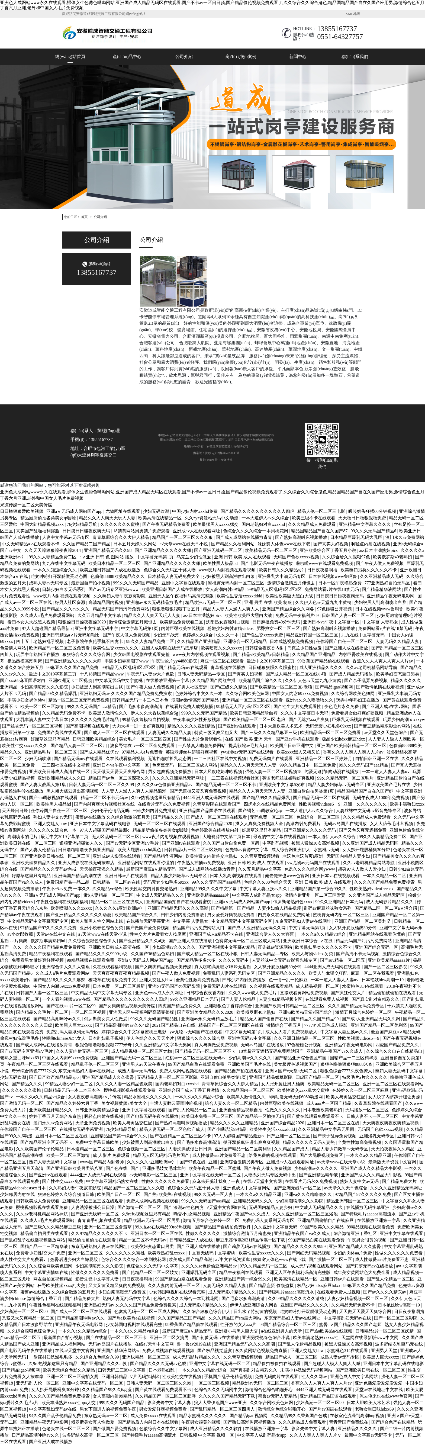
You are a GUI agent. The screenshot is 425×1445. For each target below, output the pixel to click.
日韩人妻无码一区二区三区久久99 (102, 784)
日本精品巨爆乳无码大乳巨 (356, 537)
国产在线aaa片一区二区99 (71, 1005)
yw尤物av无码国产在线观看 (248, 752)
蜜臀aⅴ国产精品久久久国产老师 (351, 1324)
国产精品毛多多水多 (196, 960)
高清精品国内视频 (106, 602)
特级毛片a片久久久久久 (365, 1077)
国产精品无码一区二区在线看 (321, 797)
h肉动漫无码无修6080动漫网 (296, 1097)
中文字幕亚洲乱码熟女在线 (112, 1181)
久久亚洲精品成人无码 (382, 576)
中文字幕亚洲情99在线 (47, 1272)
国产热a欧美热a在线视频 (168, 1194)
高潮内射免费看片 (304, 823)
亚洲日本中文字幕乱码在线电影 (101, 823)
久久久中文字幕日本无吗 (305, 713)
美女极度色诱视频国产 (296, 1064)
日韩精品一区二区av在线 (117, 882)
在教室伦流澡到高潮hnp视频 (357, 1415)
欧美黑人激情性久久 (108, 713)
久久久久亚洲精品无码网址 (178, 778)
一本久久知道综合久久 (55, 570)
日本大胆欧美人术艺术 (281, 726)
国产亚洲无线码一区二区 (218, 550)
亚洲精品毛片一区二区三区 (51, 752)
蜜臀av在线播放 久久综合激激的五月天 (113, 817)
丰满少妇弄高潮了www (127, 661)
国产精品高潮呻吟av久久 (57, 1018)
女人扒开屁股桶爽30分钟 (366, 849)
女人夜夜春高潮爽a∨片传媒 (95, 1097)
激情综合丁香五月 (284, 1025)
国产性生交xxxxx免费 (263, 635)
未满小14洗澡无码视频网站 (306, 1370)
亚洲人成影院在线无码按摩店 (170, 648)
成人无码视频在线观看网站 (317, 1266)
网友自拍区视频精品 (53, 1279)
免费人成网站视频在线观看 (185, 1071)
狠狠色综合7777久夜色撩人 (346, 1071)
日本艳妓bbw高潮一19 (383, 979)
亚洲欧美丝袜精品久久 (34, 862)
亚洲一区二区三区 (86, 1253)
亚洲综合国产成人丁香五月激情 (189, 1090)
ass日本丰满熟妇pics (379, 550)
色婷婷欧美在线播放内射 (215, 830)
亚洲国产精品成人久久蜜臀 (108, 1077)
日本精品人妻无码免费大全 (174, 576)
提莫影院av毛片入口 (248, 745)
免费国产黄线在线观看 (60, 732)
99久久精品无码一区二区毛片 (346, 778)
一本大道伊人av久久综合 (266, 518)
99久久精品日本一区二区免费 (308, 765)
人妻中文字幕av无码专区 (66, 537)
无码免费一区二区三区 (272, 817)
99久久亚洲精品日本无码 (339, 901)
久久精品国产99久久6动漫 (107, 1389)
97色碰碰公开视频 (335, 609)
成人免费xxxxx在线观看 (153, 1415)
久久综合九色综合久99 (97, 1357)
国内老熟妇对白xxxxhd (264, 524)
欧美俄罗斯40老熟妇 (393, 557)
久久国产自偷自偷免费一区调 (231, 843)
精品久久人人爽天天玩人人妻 (107, 518)
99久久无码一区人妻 (214, 1194)
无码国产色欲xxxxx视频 (296, 557)
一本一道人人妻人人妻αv (386, 771)
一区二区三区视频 (89, 1012)
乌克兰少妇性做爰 (194, 557)
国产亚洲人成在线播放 (347, 648)
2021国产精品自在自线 (174, 1025)
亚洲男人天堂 (384, 1350)
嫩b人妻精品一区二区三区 (108, 895)
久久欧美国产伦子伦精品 (40, 1149)
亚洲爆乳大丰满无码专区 (282, 576)
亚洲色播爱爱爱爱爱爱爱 (379, 1383)
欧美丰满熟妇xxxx (407, 804)
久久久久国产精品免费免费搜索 (385, 882)
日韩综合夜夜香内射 (265, 648)
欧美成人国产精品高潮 (191, 1259)
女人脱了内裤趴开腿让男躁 (394, 1097)
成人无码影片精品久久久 (390, 901)
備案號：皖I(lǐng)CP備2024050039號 (216, 453)
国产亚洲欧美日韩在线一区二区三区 (55, 856)
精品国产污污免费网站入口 (199, 927)
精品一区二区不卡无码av (105, 797)
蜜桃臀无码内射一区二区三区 (236, 583)
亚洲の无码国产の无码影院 (174, 986)
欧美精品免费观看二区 (182, 622)
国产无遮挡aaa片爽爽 (309, 719)
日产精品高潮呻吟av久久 (81, 1318)
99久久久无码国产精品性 (154, 1018)
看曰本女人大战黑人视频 (31, 622)
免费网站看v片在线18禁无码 (332, 589)
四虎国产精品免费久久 (180, 1005)
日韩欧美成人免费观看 (38, 1201)
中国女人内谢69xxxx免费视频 (300, 693)
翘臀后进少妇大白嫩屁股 (74, 1259)
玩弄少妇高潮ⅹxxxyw (404, 719)
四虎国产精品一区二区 (317, 1077)
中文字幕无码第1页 (156, 557)
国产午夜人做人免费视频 (380, 563)
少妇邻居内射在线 (18, 1194)
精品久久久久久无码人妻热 (309, 1142)
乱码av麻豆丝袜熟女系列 (328, 908)
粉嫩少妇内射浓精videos (231, 628)
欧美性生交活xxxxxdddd (240, 596)
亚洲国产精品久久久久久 (305, 1305)
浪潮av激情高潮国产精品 (195, 700)
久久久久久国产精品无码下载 (227, 1396)
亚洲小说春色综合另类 (102, 927)
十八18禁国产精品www (102, 674)
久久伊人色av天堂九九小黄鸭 (323, 602)
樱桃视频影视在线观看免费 (130, 1090)
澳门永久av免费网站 (404, 537)
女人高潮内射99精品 (225, 589)
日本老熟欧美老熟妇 (323, 1110)
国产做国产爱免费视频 (148, 927)
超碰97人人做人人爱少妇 (362, 869)
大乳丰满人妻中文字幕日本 (42, 719)
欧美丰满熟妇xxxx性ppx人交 (69, 1402)
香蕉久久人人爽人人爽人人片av (383, 661)
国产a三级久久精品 (229, 687)
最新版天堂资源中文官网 (392, 1162)
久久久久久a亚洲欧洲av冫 (120, 908)
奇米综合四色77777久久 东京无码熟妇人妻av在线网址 (63, 1071)
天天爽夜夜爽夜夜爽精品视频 (121, 973)
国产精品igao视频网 (334, 687)
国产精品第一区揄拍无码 (260, 1116)
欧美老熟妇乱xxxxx (167, 1253)
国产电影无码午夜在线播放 (267, 563)
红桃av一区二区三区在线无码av (196, 1057)
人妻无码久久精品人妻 (398, 641)
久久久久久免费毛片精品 (95, 719)
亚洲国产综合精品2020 (211, 823)
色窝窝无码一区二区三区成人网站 (185, 765)
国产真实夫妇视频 (331, 544)
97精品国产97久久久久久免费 (49, 927)
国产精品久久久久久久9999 (300, 1246)
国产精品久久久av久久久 (66, 609)
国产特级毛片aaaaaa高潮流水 (369, 1214)
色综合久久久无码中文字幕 (152, 1266)
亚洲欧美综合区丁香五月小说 (328, 550)
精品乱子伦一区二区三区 (95, 1064)
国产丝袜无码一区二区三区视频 (33, 726)
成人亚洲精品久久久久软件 (216, 1428)
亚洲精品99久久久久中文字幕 (209, 888)
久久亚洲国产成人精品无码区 (371, 843)
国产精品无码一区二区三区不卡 (226, 784)
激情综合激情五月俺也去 (291, 583)
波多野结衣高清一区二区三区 (91, 1435)
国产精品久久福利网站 (233, 544)
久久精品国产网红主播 (214, 680)
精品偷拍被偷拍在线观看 (392, 992)
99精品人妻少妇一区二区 (69, 1084)
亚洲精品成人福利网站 (64, 1344)
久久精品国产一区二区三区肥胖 (166, 1396)
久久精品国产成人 (292, 1149)
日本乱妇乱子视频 (106, 1038)
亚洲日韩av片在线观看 (127, 875)
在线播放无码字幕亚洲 (148, 921)
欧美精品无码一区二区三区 (271, 550)
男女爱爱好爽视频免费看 (231, 914)
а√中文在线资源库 (233, 1259)
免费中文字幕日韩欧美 (97, 1142)
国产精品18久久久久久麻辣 (59, 979)
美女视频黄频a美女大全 (124, 1103)
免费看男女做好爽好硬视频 (357, 713)
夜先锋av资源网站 (275, 947)
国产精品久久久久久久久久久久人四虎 (258, 511)
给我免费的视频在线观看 (273, 1155)
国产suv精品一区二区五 (343, 960)
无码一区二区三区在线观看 (160, 823)
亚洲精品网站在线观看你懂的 (146, 862)
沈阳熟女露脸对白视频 (228, 622)
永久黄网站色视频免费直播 (261, 1350)
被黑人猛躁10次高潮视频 (315, 843)
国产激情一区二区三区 (139, 1207)
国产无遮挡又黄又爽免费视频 (198, 791)
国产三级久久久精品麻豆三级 (269, 732)
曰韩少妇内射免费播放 (155, 810)
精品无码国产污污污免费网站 (121, 609)
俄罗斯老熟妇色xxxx (293, 901)
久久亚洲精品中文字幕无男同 (163, 1044)
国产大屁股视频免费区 (322, 1155)
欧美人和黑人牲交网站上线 (97, 921)
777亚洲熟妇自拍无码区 (388, 583)
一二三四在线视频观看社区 (233, 778)
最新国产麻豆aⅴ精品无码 (151, 869)
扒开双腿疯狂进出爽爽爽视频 (252, 1142)
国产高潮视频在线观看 (88, 726)
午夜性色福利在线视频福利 (62, 901)
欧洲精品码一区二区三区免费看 (60, 648)
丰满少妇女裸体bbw (26, 700)
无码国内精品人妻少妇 (349, 856)
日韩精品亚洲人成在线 (191, 1240)
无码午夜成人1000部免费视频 (381, 797)
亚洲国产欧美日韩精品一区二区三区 (352, 745)
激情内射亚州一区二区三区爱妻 (315, 895)
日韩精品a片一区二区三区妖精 (193, 849)
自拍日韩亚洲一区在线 (377, 758)
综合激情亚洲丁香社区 (355, 1233)
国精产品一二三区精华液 (354, 1057)
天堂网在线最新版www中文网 (371, 1337)
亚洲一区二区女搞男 (170, 1337)
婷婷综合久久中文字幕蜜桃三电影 (134, 1031)
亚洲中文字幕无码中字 (97, 628)
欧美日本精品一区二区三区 (114, 563)
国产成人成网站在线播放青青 (244, 537)
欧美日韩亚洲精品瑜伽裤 (254, 713)
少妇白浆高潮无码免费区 (122, 1292)
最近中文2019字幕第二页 (271, 661)
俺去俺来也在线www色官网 (386, 1396)
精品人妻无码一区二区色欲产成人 (172, 1129)
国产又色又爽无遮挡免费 (363, 830)
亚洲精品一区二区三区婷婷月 (324, 758)
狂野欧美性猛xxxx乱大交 (61, 1285)
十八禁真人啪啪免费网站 (202, 745)
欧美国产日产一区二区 (119, 1194)
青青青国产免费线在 (349, 1422)
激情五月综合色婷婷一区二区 (364, 1012)
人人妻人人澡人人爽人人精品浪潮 (134, 791)
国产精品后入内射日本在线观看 (148, 1422)
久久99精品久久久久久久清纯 (296, 1298)
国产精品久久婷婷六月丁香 (72, 1103)
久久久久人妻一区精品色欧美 (124, 1084)
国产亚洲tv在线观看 (237, 726)
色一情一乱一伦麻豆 (289, 979)
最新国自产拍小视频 (91, 583)
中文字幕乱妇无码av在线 (348, 1318)
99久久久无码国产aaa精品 (92, 706)
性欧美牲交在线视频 (182, 1376)
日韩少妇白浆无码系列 (64, 589)
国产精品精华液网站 (382, 589)
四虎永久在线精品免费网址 (270, 804)
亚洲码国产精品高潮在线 (78, 875)
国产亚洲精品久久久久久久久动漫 (79, 914)
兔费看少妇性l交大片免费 (41, 1253)
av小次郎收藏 (20, 934)
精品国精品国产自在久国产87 (320, 531)
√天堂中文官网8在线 (227, 1207)
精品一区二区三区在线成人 (117, 901)
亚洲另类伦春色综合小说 (266, 1337)
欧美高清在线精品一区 (160, 518)
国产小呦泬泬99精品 (227, 1129)
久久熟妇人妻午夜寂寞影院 (120, 596)
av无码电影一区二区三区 (154, 1175)
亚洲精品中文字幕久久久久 (365, 524)
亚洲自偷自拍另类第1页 (311, 791)
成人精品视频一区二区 (318, 986)
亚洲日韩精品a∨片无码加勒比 (71, 635)
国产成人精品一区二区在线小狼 (296, 674)
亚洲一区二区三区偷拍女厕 (72, 1376)
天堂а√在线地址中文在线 (379, 1389)
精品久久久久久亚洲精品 (191, 726)
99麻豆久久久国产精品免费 (72, 667)
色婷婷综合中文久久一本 (199, 693)
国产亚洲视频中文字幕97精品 (227, 947)
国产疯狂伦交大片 (348, 992)
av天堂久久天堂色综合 (386, 732)
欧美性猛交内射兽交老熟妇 (212, 856)
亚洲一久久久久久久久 (365, 804)
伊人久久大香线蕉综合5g (155, 713)
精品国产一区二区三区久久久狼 (183, 537)
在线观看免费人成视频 (327, 999)
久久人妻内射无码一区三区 (82, 1051)
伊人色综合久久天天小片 (150, 1038)
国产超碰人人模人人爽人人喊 (332, 1363)
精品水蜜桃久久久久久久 (148, 1097)
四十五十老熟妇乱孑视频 (40, 641)
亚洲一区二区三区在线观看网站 (393, 1084)
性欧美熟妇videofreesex (372, 888)
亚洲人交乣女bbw (50, 823)
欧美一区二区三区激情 (42, 706)
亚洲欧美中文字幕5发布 (282, 784)
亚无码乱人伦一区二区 (38, 1383)
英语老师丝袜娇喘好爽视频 (192, 752)
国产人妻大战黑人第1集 (43, 784)
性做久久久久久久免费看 (165, 1181)
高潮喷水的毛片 (23, 836)
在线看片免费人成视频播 (189, 706)
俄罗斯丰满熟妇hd (48, 940)
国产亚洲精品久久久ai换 (143, 940)
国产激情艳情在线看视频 (380, 687)
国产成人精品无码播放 (351, 674)
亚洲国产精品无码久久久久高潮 (178, 908)
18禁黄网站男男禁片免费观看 (142, 531)
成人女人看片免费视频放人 (291, 1031)
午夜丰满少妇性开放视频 (197, 719)
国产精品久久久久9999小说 (101, 953)
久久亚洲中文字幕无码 (276, 1227)
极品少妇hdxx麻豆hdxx (344, 739)
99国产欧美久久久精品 (322, 1227)
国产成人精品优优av (100, 752)
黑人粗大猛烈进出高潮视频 (72, 791)
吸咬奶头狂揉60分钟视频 (372, 511)
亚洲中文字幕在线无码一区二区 (211, 1175)
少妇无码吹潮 (156, 511)
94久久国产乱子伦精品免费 (55, 1415)
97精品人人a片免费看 (143, 752)
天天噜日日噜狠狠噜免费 (362, 518)
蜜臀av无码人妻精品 (278, 1396)
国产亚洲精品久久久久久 (282, 973)
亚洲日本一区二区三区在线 (333, 1123)
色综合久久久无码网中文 (218, 1389)
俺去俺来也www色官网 (287, 875)
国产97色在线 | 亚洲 (198, 1162)
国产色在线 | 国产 (123, 1168)
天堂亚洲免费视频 (93, 1123)
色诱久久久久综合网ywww (310, 869)
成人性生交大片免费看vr (24, 1259)
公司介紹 (184, 56)
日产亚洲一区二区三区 (289, 1136)
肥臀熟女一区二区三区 (278, 628)
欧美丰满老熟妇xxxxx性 (316, 1337)
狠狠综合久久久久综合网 (86, 654)
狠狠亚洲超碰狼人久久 (81, 843)
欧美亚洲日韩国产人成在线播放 (110, 570)
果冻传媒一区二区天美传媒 (26, 505)
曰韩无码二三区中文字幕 (122, 1370)
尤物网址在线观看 (123, 511)
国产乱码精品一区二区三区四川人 (223, 1409)
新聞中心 (298, 56)
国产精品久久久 (168, 817)
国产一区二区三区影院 (386, 966)
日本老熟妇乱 (162, 1370)
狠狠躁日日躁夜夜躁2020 (82, 622)
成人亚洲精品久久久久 (321, 667)
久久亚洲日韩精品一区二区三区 (305, 1038)
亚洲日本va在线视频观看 (336, 875)
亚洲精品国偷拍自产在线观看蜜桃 (179, 901)
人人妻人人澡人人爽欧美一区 (396, 739)
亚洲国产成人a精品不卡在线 (216, 934)
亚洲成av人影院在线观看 (117, 856)
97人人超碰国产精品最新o (47, 628)
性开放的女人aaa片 (238, 1324)
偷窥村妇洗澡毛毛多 (20, 1038)
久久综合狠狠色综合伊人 (92, 940)
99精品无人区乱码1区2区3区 (275, 589)
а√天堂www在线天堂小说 (184, 544)
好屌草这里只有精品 (51, 739)
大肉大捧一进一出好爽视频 (138, 726)
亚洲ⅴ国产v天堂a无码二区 (291, 1071)
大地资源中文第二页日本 (226, 836)
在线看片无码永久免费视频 (164, 804)
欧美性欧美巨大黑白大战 (289, 596)
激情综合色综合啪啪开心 (269, 1389)
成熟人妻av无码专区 (49, 583)
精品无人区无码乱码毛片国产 (161, 1155)
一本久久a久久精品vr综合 (322, 934)
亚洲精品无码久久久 (253, 1201)
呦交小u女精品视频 (192, 1214)
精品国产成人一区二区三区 (291, 1357)
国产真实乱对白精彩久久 (376, 999)
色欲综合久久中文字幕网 (163, 1428)
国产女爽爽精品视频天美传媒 (163, 966)
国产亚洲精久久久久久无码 (310, 830)
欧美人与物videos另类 (312, 953)
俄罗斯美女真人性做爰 (106, 1018)
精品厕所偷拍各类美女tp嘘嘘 (48, 518)
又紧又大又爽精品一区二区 (28, 1318)
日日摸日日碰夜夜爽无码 (86, 531)
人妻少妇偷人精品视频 (279, 908)
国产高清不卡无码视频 (358, 953)
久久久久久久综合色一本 (53, 830)
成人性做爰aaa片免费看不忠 (219, 1155)
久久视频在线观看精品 (271, 986)
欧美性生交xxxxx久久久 (116, 648)
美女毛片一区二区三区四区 (145, 739)
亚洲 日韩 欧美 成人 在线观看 (243, 557)
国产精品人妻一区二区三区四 (79, 745)
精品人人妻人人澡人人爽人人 (231, 609)
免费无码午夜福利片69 (297, 615)
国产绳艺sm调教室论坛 (261, 810)
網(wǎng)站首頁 (70, 56)
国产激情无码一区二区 (22, 1103)
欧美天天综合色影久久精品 (69, 1370)
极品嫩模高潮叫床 (25, 661)
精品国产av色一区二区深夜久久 (119, 778)
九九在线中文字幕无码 (64, 563)
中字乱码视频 (275, 843)
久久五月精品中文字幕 (100, 615)
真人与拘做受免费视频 (216, 1044)
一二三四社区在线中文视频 (220, 758)
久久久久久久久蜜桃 (120, 524)
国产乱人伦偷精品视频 (300, 1344)
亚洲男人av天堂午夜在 (144, 1064)
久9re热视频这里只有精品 (156, 797)
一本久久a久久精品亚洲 (369, 1155)
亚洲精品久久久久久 (358, 1428)
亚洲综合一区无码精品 (245, 641)
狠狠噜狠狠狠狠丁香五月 (176, 609)
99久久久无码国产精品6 (374, 531)
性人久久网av (314, 1376)
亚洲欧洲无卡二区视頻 (71, 680)
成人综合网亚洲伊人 (291, 849)
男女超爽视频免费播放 (170, 771)
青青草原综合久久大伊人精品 (121, 537)
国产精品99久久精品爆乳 (53, 693)
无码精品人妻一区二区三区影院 (168, 1077)
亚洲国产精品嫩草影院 (271, 1077)
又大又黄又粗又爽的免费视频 (117, 1285)
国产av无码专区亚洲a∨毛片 (133, 843)
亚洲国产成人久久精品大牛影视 (372, 1168)
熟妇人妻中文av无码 (53, 817)
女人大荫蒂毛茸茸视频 (392, 823)
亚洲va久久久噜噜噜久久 (310, 700)
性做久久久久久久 (283, 1110)
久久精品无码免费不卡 (64, 713)
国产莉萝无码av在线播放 (247, 1246)
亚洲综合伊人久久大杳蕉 (270, 934)
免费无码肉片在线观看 (271, 758)
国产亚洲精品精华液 (319, 1175)
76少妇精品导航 (82, 524)
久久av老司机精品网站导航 (372, 667)
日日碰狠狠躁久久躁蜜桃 (272, 667)
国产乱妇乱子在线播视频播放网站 (33, 1240)
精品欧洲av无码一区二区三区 (213, 602)
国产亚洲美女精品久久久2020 (205, 1012)
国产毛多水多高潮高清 (141, 706)
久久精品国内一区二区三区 (248, 1090)
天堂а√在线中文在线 (56, 934)
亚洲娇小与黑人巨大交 (237, 1331)
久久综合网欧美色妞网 (248, 693)
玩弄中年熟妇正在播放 (38, 654)
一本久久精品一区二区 (385, 875)
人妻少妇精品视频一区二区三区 (358, 1298)
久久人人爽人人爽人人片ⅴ (316, 1435)
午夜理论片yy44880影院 (175, 661)
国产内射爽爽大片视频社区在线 (105, 804)
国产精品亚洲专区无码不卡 (46, 1142)
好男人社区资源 (70, 602)
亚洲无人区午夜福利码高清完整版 (182, 596)
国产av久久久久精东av (385, 1292)
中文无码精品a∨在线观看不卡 (31, 544)
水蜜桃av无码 (327, 849)
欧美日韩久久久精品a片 (282, 570)
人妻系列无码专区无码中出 (270, 1175)
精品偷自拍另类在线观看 (44, 1233)
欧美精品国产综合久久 (261, 680)
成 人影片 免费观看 (112, 1155)
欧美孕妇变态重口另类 (398, 674)
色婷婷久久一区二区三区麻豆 (361, 1090)
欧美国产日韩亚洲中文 (292, 745)
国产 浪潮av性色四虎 (184, 1207)
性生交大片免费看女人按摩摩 (158, 934)
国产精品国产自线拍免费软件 (223, 1227)
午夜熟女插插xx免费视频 (201, 862)
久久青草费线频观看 (260, 856)
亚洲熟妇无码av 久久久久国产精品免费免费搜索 (126, 693)
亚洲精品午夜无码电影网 (391, 596)
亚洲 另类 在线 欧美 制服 (268, 602)
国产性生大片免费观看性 (297, 706)
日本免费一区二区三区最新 (119, 986)
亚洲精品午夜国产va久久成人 (335, 1051)
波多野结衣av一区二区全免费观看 (143, 745)
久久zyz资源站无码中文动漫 (212, 518)
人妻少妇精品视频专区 (281, 999)
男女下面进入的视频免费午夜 (108, 1409)
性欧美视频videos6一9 (320, 804)
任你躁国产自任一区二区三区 (345, 641)
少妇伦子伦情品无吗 (111, 810)
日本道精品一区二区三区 (91, 1149)
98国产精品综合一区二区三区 (288, 1324)
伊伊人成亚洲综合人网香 (254, 1305)
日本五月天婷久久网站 (135, 544)
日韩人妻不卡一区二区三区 (373, 1116)
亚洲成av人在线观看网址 (197, 531)
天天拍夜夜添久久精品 (102, 869)
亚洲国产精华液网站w (118, 1350)
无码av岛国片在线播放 (346, 823)
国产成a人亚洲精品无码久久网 (257, 927)
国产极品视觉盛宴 (215, 1350)
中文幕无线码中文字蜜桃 (119, 680)
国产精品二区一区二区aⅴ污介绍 (386, 908)
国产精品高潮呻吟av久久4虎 (122, 1025)
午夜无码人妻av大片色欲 (151, 674)
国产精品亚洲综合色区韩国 (301, 1057)
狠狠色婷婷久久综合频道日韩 (66, 1194)
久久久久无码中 (234, 960)
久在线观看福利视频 (126, 758)
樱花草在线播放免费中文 (112, 979)
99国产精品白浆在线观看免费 (197, 1064)
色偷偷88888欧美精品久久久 (118, 576)
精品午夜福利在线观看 (51, 953)
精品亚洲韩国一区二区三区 (312, 635)
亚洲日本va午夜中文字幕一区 (331, 622)
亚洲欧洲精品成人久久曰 (62, 778)
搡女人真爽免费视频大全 (259, 823)
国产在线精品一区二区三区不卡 (181, 1136)
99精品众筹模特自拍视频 (146, 719)
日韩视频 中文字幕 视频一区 (207, 1435)
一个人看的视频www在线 (67, 999)
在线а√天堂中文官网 (263, 1181)
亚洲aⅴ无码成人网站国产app (74, 511)
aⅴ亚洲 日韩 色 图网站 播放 (107, 557)
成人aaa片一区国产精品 (329, 1103)
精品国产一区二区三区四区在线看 (231, 1025)
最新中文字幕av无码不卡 (368, 1435)
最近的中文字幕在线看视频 (279, 836)
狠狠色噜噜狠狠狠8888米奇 (347, 1064)
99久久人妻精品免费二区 (53, 557)
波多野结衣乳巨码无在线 (399, 1344)
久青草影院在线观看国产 (217, 804)
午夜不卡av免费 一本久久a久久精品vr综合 (82, 888)
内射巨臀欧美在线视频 (183, 628)
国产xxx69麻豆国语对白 (23, 680)
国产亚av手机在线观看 (298, 739)
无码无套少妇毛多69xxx (328, 726)
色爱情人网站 (13, 648)
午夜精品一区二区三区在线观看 (38, 1064)
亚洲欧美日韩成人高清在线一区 (60, 771)
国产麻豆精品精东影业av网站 (382, 726)
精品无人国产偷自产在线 (264, 1018)
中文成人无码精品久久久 (160, 895)
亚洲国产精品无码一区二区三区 (132, 1057)
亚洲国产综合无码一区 (377, 947)
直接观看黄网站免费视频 (304, 992)
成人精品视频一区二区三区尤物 (142, 1051)
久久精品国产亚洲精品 (199, 641)
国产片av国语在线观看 (330, 1409)
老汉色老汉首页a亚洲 (303, 856)
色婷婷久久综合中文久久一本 (211, 635)
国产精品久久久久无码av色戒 (49, 869)
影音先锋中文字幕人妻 (97, 1279)
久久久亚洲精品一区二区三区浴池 (306, 1214)
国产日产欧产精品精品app (54, 1077)
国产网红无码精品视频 (309, 1253)
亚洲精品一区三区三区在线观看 (253, 700)
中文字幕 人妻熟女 (380, 622)
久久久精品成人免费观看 (312, 524)
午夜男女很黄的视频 (367, 1240)
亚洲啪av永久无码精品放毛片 (154, 602)
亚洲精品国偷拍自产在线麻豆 (326, 1220)
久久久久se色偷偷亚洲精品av (165, 784)
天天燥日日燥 (15, 810)
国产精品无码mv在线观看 (184, 667)
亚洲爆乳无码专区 (377, 1136)
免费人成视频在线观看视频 (168, 1350)
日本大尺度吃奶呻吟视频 (218, 771)
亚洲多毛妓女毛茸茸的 (164, 1168)
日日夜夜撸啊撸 (323, 570)
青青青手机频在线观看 (100, 1220)
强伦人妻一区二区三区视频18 (273, 771)
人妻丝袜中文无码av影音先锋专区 (369, 810)
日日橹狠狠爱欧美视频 (22, 511)
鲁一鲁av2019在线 (194, 1344)
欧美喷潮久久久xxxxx (222, 648)
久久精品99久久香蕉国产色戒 (299, 1415)
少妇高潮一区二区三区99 (24, 1311)
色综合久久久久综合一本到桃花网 (256, 531)
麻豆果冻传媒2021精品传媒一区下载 (251, 1240)
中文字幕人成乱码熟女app (257, 895)
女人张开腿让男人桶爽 (283, 1084)
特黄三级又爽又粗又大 (216, 732)
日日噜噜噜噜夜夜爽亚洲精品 (86, 849)
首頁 (84, 217)
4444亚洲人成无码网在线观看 (211, 797)
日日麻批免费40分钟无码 (276, 622)
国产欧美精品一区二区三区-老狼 (281, 687)
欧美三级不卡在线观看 (314, 518)
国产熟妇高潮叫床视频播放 (301, 537)
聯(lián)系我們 (355, 56)
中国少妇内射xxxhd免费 (195, 511)
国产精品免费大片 (400, 1181)
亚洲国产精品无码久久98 (108, 550)
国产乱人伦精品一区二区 (192, 1110)
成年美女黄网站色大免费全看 (362, 1272)
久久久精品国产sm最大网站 (235, 1318)
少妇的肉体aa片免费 (353, 1253)
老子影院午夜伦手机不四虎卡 (95, 641)
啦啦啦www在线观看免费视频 (325, 563)
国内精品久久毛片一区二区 (42, 1012)
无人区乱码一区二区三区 (116, 836)
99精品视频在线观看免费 (91, 960)
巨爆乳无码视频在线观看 (356, 719)
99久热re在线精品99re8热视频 (164, 1227)
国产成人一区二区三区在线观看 (115, 732)
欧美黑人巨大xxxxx (74, 1025)
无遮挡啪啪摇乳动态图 (170, 758)
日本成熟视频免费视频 (292, 641)
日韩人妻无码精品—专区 (201, 674)
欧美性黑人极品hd (221, 563)
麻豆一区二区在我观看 (222, 661)
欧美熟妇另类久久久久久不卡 (369, 570)
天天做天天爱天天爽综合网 (119, 771)
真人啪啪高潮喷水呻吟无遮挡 (223, 966)
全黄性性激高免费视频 (198, 979)
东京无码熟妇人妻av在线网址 (303, 921)
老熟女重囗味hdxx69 (20, 1057)
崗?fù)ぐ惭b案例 (241, 56)
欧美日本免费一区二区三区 (207, 1116)
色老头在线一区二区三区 (66, 1428)
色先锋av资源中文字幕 (247, 849)
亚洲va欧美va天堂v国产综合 (305, 1012)
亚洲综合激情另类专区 (242, 1162)
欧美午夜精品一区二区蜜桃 (215, 1168)
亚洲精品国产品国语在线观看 (207, 810)
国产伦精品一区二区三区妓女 (150, 1272)
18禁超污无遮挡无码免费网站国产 (272, 1051)
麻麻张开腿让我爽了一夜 (216, 1181)
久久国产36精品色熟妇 (153, 953)
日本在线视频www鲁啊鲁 (333, 576)
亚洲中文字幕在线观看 (184, 583)
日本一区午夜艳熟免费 (340, 583)
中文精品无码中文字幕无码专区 (38, 921)
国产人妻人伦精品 (38, 849)
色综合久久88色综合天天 (268, 882)
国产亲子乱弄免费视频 (366, 680)
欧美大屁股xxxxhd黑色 (140, 849)
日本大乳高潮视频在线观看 (236, 875)
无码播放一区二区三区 (367, 1110)
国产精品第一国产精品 (233, 908)
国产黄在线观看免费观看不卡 (315, 1116)
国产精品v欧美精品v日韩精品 (261, 654)
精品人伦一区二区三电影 (321, 511)
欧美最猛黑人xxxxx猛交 (216, 524)
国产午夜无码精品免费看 (166, 524)
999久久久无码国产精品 (136, 583)
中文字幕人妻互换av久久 (264, 888)
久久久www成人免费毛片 (253, 992)
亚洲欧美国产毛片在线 (389, 784)
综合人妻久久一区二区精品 (231, 1103)
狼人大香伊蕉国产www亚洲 (221, 1402)
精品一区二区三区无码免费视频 (79, 700)
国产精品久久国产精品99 (315, 1018)
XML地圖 (353, 14)
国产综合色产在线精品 (393, 1422)
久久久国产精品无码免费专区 (356, 1005)
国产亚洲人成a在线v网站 (386, 706)
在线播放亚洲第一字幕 (168, 680)
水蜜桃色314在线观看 (363, 986)
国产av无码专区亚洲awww (114, 589)
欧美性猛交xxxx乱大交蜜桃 (303, 1090)
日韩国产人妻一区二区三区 (348, 615)
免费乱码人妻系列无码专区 (229, 973)
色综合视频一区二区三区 (142, 1149)
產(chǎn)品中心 (127, 56)
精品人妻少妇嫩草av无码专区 (336, 784)
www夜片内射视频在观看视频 (228, 570)
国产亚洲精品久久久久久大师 (163, 550)
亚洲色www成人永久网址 (160, 992)
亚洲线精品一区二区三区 (146, 1357)
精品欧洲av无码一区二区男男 (152, 1220)
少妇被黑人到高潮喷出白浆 (229, 576)
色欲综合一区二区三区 (318, 817)
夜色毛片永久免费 (342, 706)
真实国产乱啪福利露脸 (38, 531)
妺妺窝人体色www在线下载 (284, 544)
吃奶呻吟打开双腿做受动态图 (59, 576)
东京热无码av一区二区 (106, 1415)
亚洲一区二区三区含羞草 (108, 1227)
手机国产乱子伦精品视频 (228, 1376)
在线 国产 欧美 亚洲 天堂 (249, 739)
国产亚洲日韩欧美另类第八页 (75, 1168)
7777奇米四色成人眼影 (326, 1025)
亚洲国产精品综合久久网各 (288, 609)
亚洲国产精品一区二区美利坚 (363, 921)
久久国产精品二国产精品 (87, 544)
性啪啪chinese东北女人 (64, 1038)
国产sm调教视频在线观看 (54, 797)
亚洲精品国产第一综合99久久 (319, 888)
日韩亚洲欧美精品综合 (95, 739)
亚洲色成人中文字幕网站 (247, 1188)
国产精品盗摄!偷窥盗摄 (272, 1285)
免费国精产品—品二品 (68, 882)
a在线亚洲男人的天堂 (282, 1331)
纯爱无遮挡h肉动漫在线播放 (332, 771)
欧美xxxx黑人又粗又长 (298, 752)
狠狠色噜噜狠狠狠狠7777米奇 (104, 1044)
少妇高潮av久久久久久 (174, 947)
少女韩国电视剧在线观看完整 (142, 654)
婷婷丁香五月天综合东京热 (55, 1116)
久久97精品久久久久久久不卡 (99, 1233)
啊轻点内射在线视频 (371, 544)
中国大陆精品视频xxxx (42, 524)
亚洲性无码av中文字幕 (250, 1038)
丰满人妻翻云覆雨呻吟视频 (176, 1103)
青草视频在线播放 (228, 667)
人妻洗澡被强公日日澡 (190, 1149)
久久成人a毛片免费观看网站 (47, 615)
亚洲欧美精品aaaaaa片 (208, 895)
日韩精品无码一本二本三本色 (140, 700)
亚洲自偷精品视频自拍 (241, 1110)
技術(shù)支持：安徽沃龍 (216, 459)
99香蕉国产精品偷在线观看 (323, 661)
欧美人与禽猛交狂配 (328, 973)
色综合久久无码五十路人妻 (170, 570)
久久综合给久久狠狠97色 (346, 557)
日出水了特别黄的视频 (255, 1311)
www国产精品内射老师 (102, 1162)
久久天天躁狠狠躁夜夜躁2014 (53, 550)
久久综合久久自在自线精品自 (394, 1051)
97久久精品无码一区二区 (264, 1266)
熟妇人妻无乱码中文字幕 (399, 1071)
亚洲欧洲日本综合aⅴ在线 (308, 940)
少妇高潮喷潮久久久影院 (44, 687)
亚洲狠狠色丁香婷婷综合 (228, 1005)
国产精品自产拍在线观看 (238, 1071)
